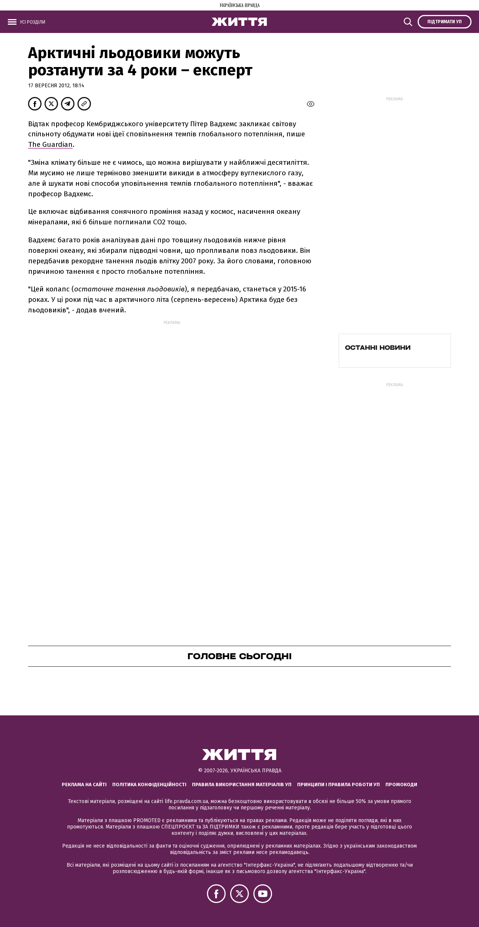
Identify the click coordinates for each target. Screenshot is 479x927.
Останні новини (378, 347)
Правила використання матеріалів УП (242, 784)
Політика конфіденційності (149, 784)
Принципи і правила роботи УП (338, 784)
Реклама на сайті (84, 784)
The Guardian (50, 144)
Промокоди (401, 784)
